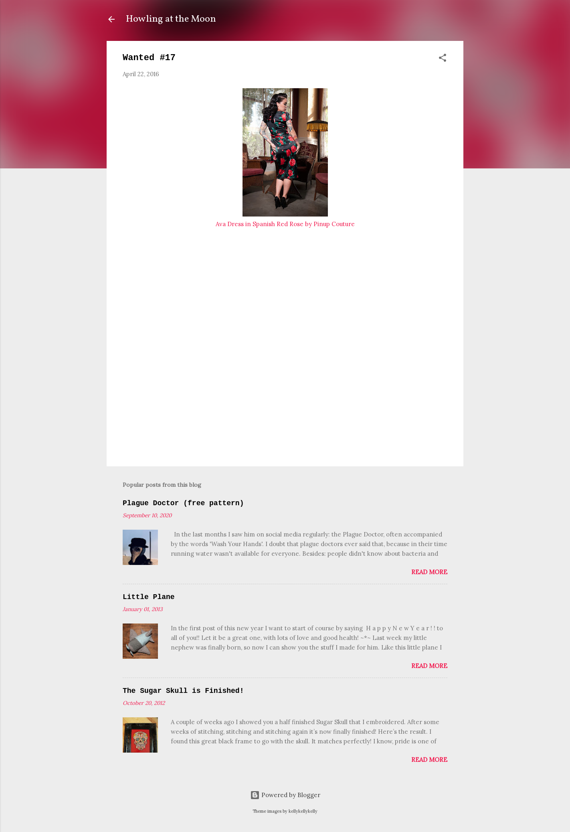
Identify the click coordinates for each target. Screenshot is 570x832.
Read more (429, 572)
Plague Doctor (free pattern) (183, 503)
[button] (442, 59)
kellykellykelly (303, 811)
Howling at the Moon (171, 19)
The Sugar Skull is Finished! (183, 691)
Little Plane (149, 597)
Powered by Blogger (285, 795)
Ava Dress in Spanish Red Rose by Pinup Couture (285, 224)
